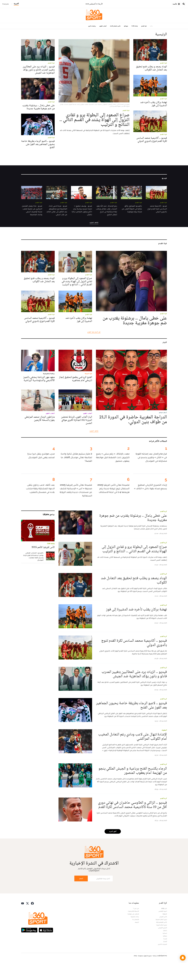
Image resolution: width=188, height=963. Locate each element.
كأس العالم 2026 (115, 26)
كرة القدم (144, 26)
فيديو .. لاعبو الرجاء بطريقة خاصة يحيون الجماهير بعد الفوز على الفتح (38, 144)
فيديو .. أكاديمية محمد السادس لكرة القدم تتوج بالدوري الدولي (151, 139)
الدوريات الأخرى (162, 944)
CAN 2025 (135, 26)
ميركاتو (126, 26)
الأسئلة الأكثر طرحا (133, 911)
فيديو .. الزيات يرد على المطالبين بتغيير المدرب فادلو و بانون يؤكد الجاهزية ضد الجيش (39, 69)
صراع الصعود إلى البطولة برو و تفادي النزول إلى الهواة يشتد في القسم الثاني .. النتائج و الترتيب (94, 119)
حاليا (151, 26)
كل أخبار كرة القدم (94, 332)
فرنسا (165, 939)
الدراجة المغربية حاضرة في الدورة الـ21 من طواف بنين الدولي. (133, 419)
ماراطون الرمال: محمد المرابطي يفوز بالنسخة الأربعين (40, 418)
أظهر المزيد (112, 831)
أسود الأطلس (163, 911)
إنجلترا (165, 930)
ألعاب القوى (102, 26)
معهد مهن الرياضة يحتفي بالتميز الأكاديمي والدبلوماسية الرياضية (39, 379)
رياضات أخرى (92, 26)
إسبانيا (165, 933)
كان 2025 (164, 908)
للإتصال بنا (135, 919)
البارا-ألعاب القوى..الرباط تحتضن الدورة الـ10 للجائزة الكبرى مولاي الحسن (76, 420)
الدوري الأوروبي (162, 928)
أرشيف (137, 922)
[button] (183, 958)
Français (5, 4)
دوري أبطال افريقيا (161, 919)
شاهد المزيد (94, 222)
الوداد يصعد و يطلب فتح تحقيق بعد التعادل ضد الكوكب (151, 68)
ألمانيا (165, 941)
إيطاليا (165, 936)
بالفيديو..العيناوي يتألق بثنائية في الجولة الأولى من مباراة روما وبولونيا (132, 209)
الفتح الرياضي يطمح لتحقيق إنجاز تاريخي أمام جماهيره (75, 379)
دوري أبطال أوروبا (161, 925)
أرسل (81, 878)
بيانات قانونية (135, 917)
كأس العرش (163, 917)
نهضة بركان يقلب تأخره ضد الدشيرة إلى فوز (153, 104)
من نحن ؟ (136, 908)
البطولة (164, 730)
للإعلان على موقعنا (133, 914)
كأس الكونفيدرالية (161, 922)
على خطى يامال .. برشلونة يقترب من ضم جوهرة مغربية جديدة (38, 107)
